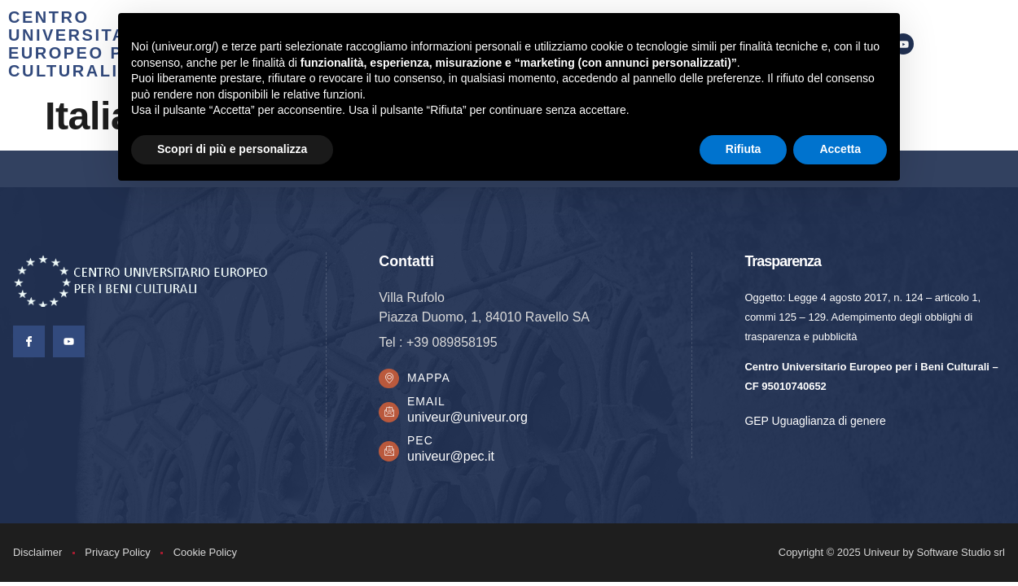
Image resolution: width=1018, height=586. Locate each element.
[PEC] (391, 455)
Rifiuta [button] (743, 148)
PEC (424, 445)
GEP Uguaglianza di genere (814, 420)
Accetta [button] (840, 148)
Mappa (432, 380)
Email (430, 406)
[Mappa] (391, 381)
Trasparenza (782, 261)
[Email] (391, 417)
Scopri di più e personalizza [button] (232, 148)
